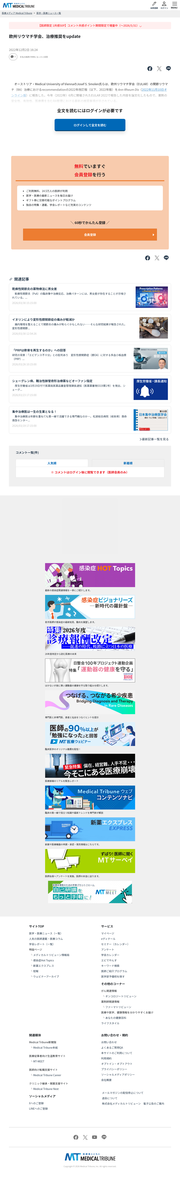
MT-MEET (38, 1061)
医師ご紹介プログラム (114, 971)
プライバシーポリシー (114, 1069)
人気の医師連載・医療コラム (46, 939)
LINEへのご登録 (38, 1108)
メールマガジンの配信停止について (123, 1093)
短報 (35, 971)
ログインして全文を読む (90, 125)
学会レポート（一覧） (42, 944)
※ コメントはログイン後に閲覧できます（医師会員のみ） (90, 472)
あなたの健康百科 (115, 1018)
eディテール (108, 939)
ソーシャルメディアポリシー (118, 1074)
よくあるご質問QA (112, 1047)
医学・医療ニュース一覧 (49, 13)
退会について (110, 1098)
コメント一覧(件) (27, 452)
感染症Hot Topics (43, 960)
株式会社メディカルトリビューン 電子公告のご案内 (133, 1103)
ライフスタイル (110, 1023)
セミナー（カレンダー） (115, 944)
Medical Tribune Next (46, 1089)
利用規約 (106, 1058)
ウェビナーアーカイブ (46, 976)
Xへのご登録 (36, 1103)
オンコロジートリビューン (120, 996)
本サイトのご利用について (116, 1053)
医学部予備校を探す (113, 976)
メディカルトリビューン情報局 (51, 955)
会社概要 (106, 1080)
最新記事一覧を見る (154, 439)
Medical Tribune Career (47, 1075)
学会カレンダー (110, 955)
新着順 (128, 463)
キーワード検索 (110, 966)
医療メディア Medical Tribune (17, 13)
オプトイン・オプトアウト (116, 1064)
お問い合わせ (109, 1042)
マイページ (107, 933)
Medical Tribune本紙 (45, 1047)
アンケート (107, 949)
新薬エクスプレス (43, 966)
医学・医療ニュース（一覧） (46, 933)
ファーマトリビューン (118, 1007)
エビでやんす (109, 960)
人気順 (52, 463)
